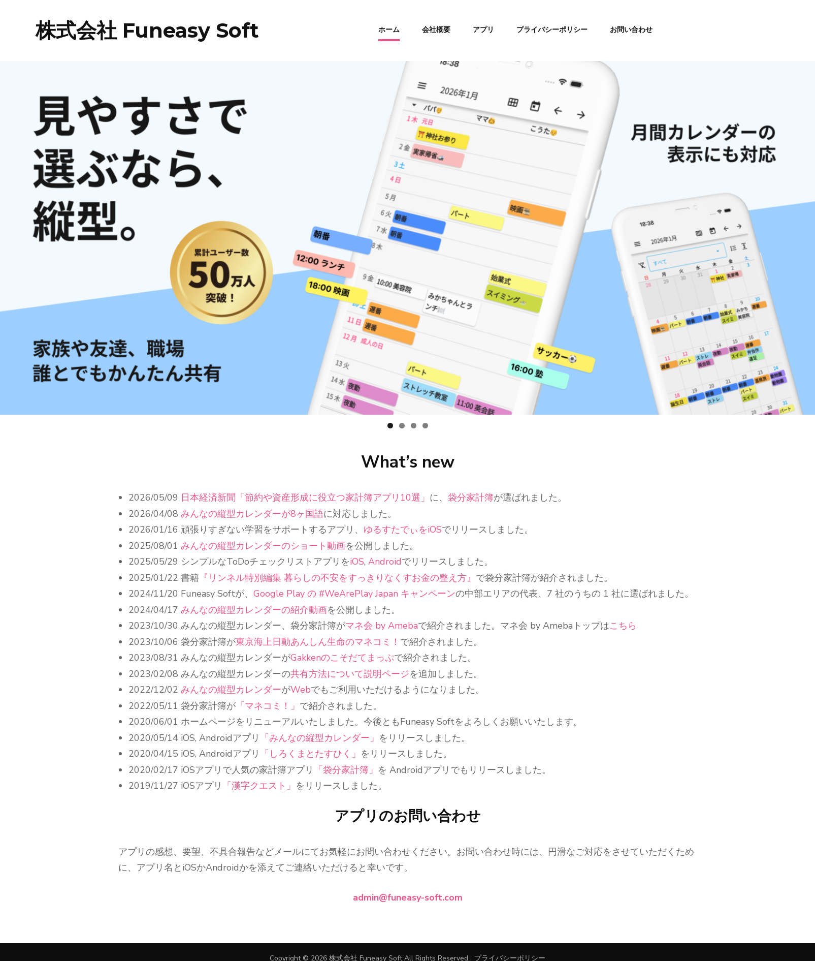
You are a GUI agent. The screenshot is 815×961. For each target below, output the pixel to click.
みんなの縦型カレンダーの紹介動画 (254, 610)
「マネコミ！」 (268, 706)
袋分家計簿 (471, 497)
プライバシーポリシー (552, 29)
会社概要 (436, 29)
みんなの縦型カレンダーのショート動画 (263, 546)
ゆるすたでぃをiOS (403, 529)
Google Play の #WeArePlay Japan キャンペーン (354, 593)
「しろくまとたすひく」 (310, 754)
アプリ (483, 29)
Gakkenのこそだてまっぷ (342, 658)
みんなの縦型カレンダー (231, 690)
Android (385, 561)
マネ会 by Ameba (381, 625)
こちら (623, 625)
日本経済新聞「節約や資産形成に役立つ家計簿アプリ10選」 (305, 497)
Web (300, 690)
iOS (357, 561)
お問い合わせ (631, 29)
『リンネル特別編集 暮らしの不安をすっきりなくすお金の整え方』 (337, 578)
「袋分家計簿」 (346, 770)
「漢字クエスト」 (259, 786)
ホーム (389, 29)
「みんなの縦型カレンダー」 (319, 738)
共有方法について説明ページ (349, 674)
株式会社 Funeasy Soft (147, 30)
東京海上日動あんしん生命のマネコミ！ (318, 642)
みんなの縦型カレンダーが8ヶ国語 (252, 514)
